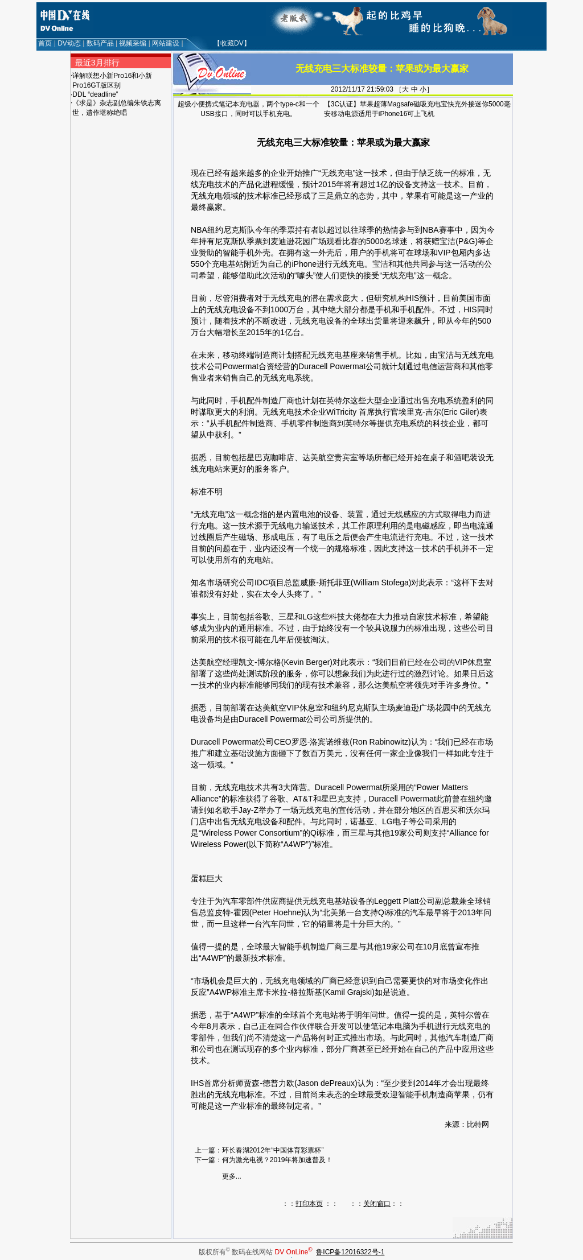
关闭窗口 (377, 1204)
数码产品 (100, 43)
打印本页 (309, 1204)
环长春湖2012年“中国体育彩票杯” (273, 1150)
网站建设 (165, 43)
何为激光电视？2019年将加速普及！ (277, 1160)
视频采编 (132, 43)
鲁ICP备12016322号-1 (350, 1252)
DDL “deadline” (95, 94)
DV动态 (69, 43)
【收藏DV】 (232, 43)
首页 (45, 43)
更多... (231, 1176)
